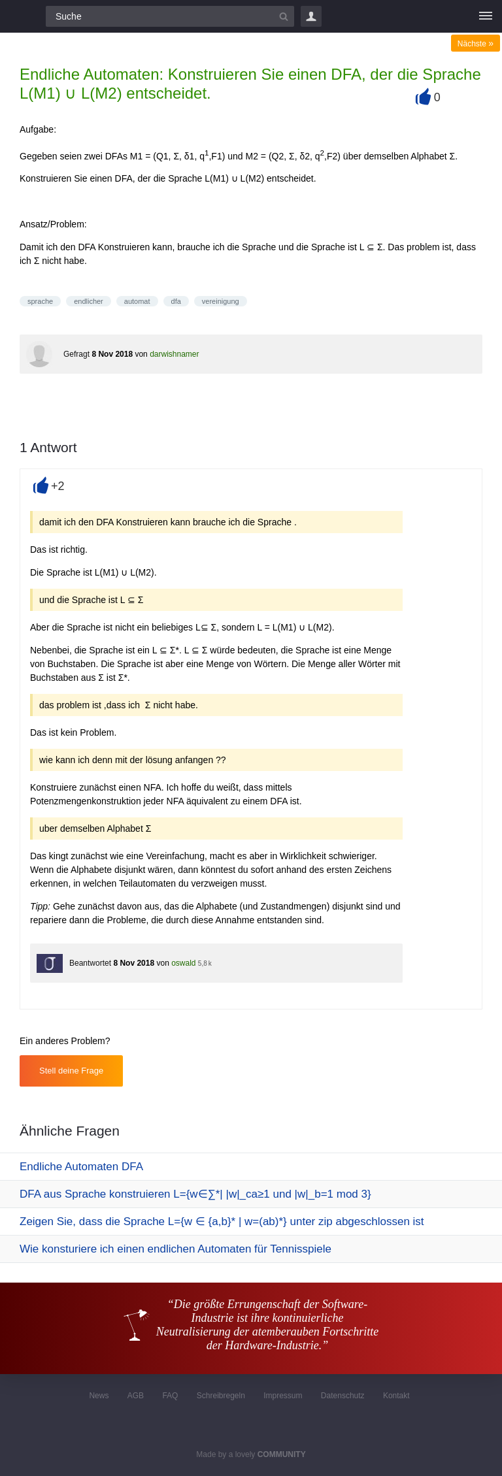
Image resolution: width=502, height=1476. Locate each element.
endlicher (88, 301)
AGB (135, 1395)
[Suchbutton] (283, 16)
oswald (183, 963)
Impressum (282, 1395)
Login (311, 16)
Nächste (476, 43)
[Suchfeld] (170, 16)
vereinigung (220, 301)
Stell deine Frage (71, 1070)
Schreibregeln (221, 1395)
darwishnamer (174, 354)
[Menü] (486, 16)
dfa (176, 301)
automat (137, 301)
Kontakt (396, 1395)
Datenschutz (343, 1395)
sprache (40, 301)
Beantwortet (90, 963)
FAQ (170, 1395)
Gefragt (76, 354)
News (99, 1395)
